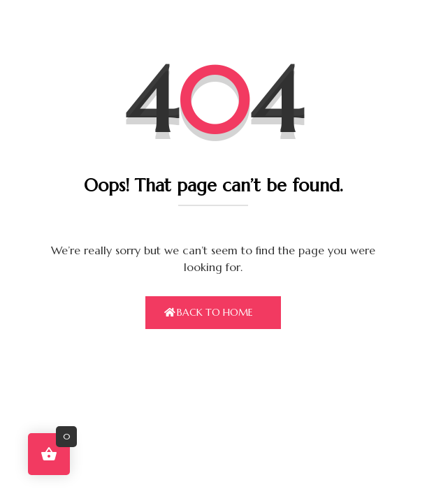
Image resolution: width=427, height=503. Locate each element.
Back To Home (215, 312)
